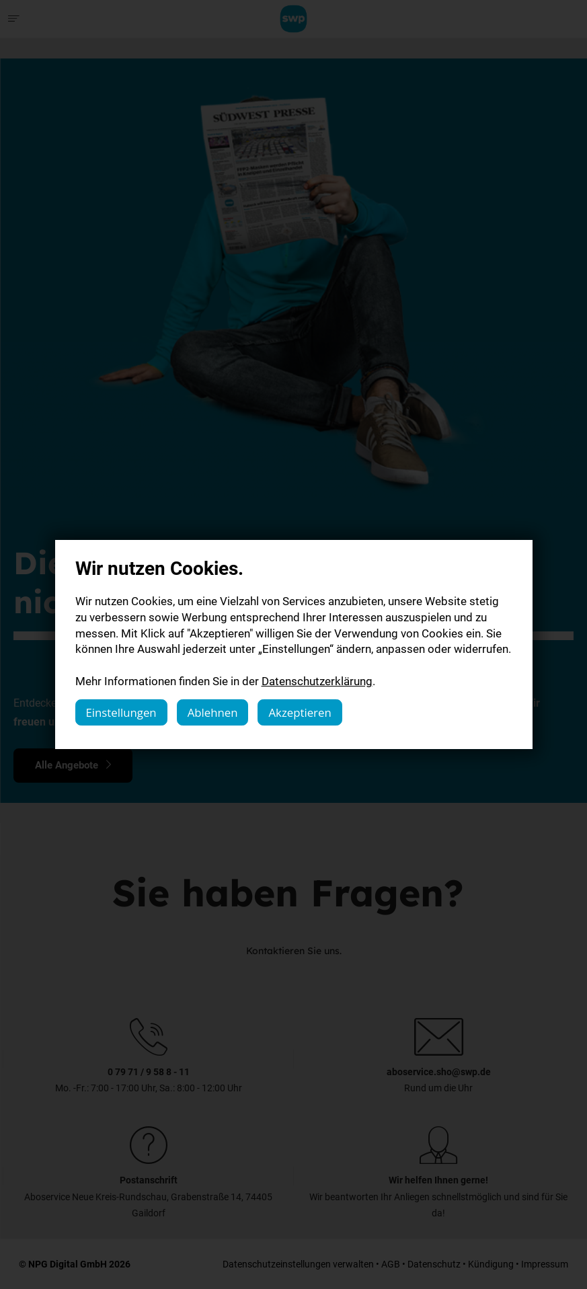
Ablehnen (213, 712)
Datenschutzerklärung (317, 681)
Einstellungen (121, 712)
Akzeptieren (299, 712)
